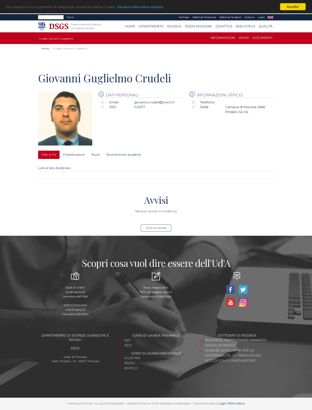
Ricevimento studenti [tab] (123, 155)
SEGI (128, 345)
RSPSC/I (131, 368)
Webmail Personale (204, 17)
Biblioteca (245, 26)
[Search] (51, 17)
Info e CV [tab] (48, 155)
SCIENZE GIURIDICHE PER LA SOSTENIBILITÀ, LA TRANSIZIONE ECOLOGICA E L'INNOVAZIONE (233, 355)
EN (270, 17)
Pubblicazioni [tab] (74, 155)
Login (261, 17)
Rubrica (250, 17)
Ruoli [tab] (95, 155)
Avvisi (244, 38)
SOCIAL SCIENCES (220, 345)
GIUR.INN (132, 358)
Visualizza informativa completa (140, 7)
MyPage (184, 17)
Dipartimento (151, 26)
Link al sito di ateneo (54, 168)
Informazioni (223, 38)
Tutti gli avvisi (156, 228)
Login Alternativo (231, 403)
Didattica (223, 26)
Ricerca (174, 26)
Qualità (265, 26)
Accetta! (293, 6)
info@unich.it (160, 287)
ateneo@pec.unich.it (159, 292)
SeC (127, 340)
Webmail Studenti (230, 17)
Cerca (70, 17)
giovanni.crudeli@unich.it (154, 102)
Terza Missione (198, 26)
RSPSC (129, 363)
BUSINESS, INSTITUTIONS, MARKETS (235, 340)
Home (130, 26)
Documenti (262, 38)
